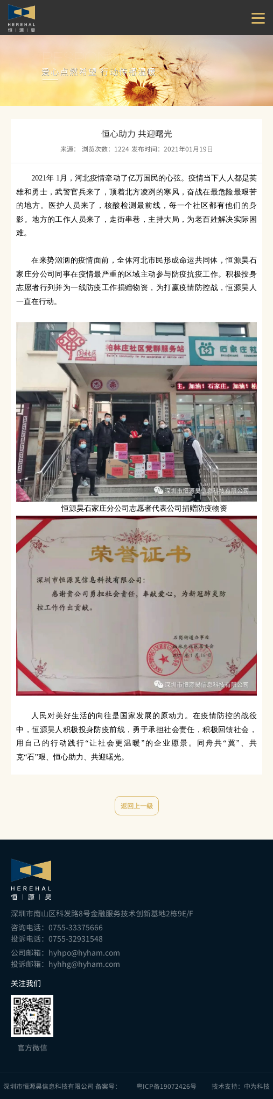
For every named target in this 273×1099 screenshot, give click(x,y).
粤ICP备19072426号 (166, 1086)
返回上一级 (137, 805)
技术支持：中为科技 (241, 1086)
